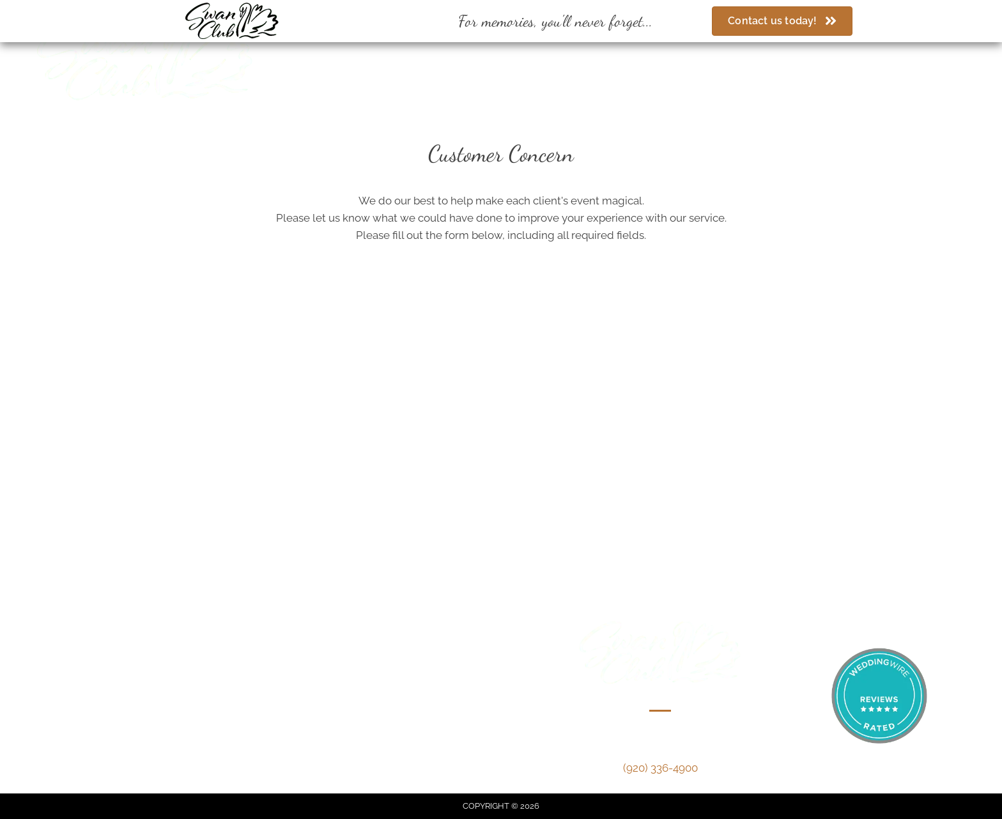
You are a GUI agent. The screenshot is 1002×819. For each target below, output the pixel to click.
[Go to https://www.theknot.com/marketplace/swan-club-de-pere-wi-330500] (561, 55)
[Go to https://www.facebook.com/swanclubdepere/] (517, 55)
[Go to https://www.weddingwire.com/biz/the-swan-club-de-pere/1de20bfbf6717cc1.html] (539, 55)
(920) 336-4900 (376, 51)
